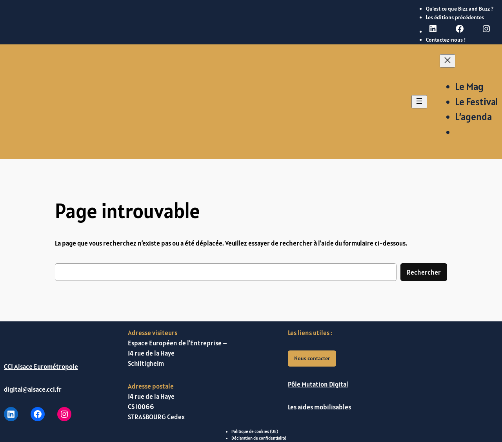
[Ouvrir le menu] (419, 101)
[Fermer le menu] (447, 61)
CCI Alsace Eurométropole (41, 366)
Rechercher (424, 272)
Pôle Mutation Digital (318, 384)
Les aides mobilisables (319, 407)
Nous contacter (312, 358)
